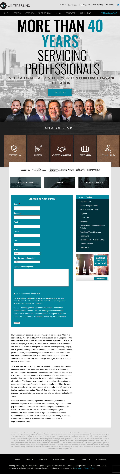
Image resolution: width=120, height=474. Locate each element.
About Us (17, 13)
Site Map (77, 468)
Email (17, 222)
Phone (17, 231)
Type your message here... (24, 267)
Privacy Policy (89, 468)
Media (58, 13)
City (15, 240)
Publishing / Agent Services (90, 232)
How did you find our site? (25, 258)
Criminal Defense (86, 244)
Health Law (84, 221)
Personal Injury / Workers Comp (92, 240)
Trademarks (84, 236)
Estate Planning (85, 155)
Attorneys (29, 13)
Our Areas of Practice (94, 182)
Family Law (84, 248)
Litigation (38, 155)
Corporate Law (15, 155)
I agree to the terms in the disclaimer (28, 293)
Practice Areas (44, 13)
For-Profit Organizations (89, 210)
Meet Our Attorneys (26, 182)
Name (17, 204)
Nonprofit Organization (61, 155)
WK (16, 5)
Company (18, 213)
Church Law (84, 217)
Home (5, 13)
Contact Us (71, 13)
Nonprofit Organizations (89, 206)
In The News (85, 13)
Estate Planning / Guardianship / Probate (92, 226)
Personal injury (108, 155)
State (16, 249)
